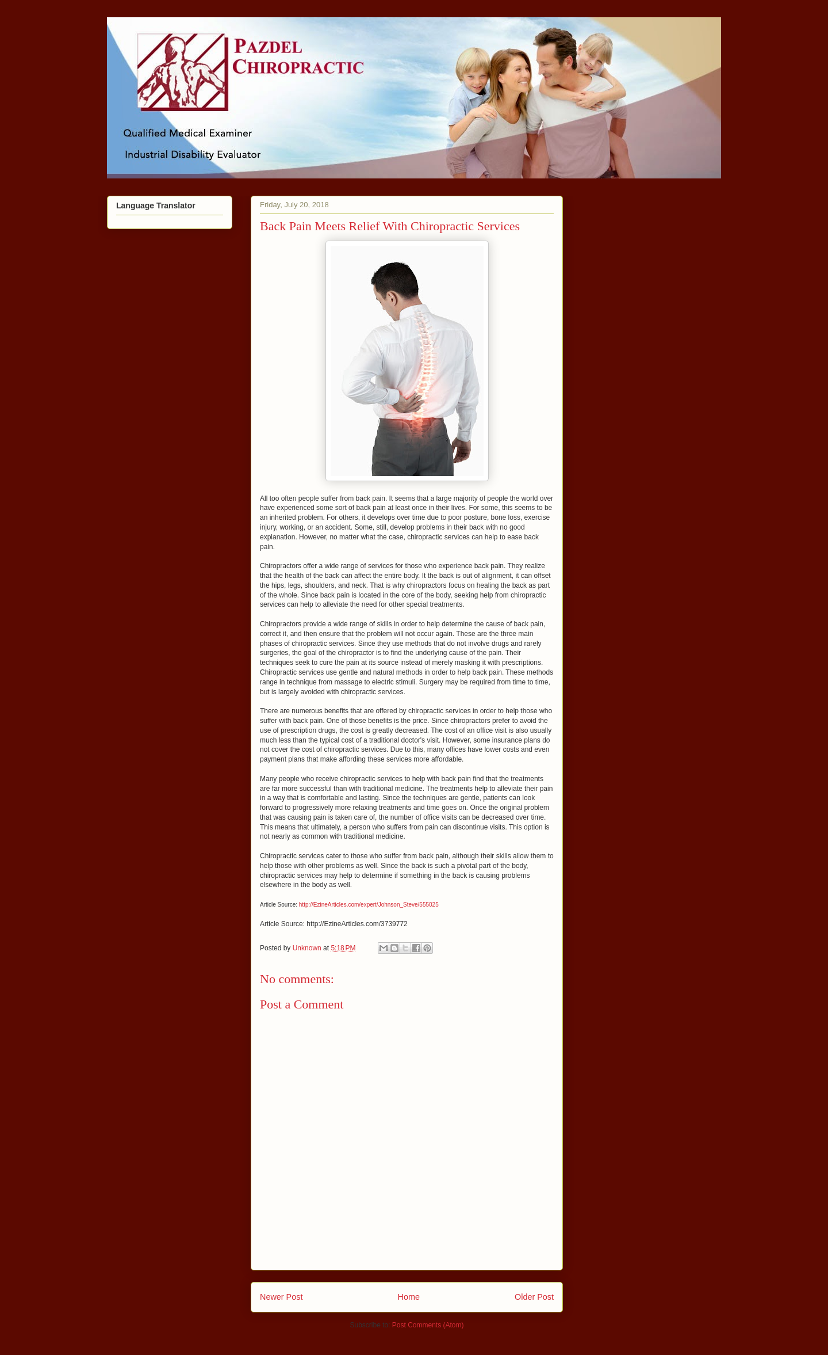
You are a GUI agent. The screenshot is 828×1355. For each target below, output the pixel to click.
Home (409, 1296)
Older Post (534, 1296)
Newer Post (281, 1296)
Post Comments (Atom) (428, 1325)
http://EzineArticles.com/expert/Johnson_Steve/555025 (369, 904)
